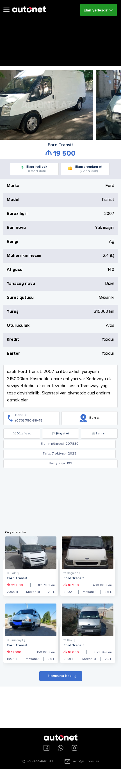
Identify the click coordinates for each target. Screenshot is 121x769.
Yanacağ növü (21, 283)
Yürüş (13, 311)
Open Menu (6, 10)
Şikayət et (60, 433)
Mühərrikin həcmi (24, 256)
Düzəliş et (22, 433)
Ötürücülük (18, 325)
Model (13, 200)
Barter (13, 353)
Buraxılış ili (18, 214)
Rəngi (12, 242)
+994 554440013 (40, 761)
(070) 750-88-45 (28, 420)
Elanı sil (99, 433)
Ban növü (16, 228)
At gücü (14, 270)
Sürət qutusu (20, 297)
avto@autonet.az (86, 761)
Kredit (13, 339)
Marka (13, 186)
